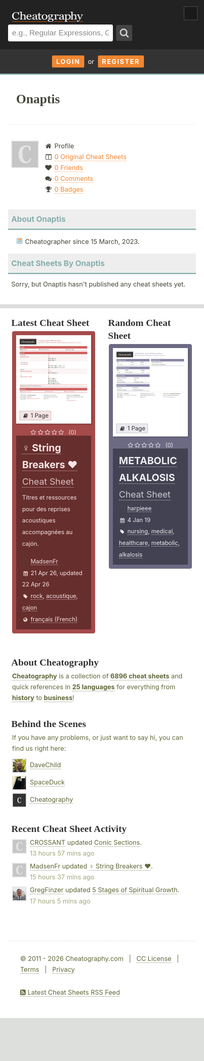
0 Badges (68, 189)
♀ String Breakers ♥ (120, 866)
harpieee (139, 508)
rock (37, 595)
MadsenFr (44, 561)
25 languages (93, 687)
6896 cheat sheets (139, 676)
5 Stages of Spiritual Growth (135, 890)
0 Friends (68, 168)
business (58, 698)
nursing (137, 531)
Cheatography (34, 676)
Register (121, 61)
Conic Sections (117, 842)
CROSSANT (47, 842)
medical (162, 531)
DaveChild (45, 765)
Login (68, 61)
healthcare (133, 542)
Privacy (63, 969)
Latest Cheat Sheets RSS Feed (70, 992)
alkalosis (130, 554)
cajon (29, 607)
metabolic (164, 542)
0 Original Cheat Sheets (90, 157)
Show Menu (191, 13)
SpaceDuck (47, 782)
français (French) (54, 619)
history (23, 698)
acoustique (61, 595)
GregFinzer (47, 890)
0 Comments (73, 178)
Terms (29, 969)
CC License (153, 958)
